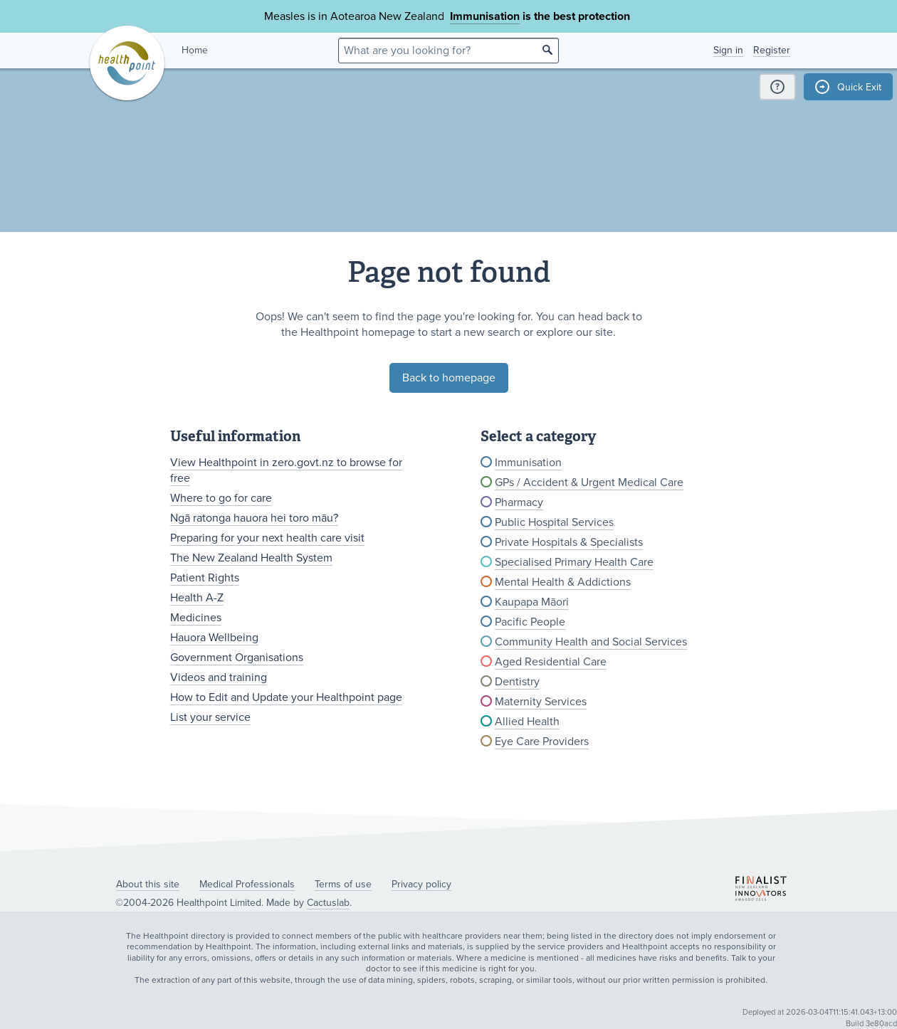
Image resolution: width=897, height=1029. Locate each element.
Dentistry (517, 682)
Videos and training (218, 677)
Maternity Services (541, 702)
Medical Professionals (247, 884)
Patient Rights (204, 578)
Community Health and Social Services (591, 642)
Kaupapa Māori (532, 602)
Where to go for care (221, 498)
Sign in (728, 50)
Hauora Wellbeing (214, 637)
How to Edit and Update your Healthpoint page (286, 697)
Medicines (195, 618)
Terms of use (343, 884)
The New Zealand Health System (251, 558)
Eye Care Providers (542, 741)
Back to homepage (448, 378)
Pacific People (530, 622)
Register (771, 50)
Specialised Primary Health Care (574, 562)
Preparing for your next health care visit (267, 538)
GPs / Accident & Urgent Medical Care (589, 482)
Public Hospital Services (554, 522)
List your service (210, 717)
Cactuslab (328, 903)
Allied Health (527, 721)
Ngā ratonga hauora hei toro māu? (254, 518)
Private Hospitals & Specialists (569, 542)
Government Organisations (236, 657)
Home (195, 50)
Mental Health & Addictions (563, 582)
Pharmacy (519, 502)
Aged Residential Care (551, 662)
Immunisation (485, 16)
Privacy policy (421, 884)
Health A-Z (197, 598)
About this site (147, 884)
